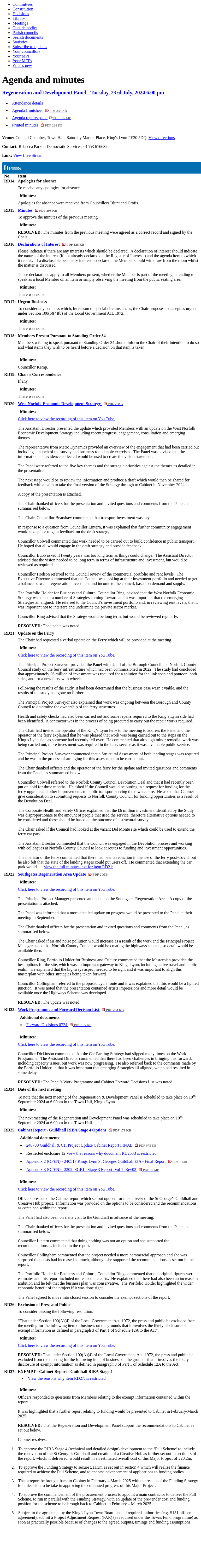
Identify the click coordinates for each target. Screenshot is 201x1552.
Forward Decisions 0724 (58, 1024)
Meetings (20, 23)
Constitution (23, 9)
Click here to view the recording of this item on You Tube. (66, 419)
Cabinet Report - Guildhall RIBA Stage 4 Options (74, 1130)
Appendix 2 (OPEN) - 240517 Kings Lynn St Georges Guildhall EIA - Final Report (106, 1161)
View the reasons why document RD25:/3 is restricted (111, 1153)
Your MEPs (22, 61)
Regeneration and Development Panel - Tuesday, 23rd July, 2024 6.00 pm (83, 92)
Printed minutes (37, 125)
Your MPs (21, 56)
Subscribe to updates (30, 46)
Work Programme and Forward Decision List (70, 1009)
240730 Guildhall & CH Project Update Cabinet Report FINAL (91, 1145)
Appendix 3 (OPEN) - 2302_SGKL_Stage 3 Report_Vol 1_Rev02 (92, 1169)
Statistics (20, 42)
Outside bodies (25, 28)
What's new (22, 65)
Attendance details (27, 103)
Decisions (21, 14)
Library (19, 18)
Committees (23, 4)
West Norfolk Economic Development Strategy (70, 403)
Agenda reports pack (41, 118)
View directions (162, 137)
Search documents (28, 37)
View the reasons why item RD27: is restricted (66, 1378)
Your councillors (26, 51)
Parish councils (25, 32)
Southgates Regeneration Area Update (63, 874)
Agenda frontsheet (39, 110)
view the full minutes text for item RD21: (78, 867)
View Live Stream (28, 155)
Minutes (37, 210)
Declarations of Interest (51, 244)
